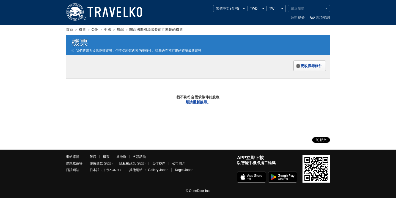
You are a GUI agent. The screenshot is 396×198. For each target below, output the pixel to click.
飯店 (93, 157)
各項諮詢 (323, 17)
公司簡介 (298, 17)
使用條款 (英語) (101, 163)
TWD (253, 8)
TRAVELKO (76, 12)
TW (271, 8)
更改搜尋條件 (311, 66)
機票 (106, 157)
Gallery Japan (158, 170)
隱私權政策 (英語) (132, 163)
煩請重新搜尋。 (198, 102)
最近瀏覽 (297, 8)
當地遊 (121, 157)
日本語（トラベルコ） (106, 170)
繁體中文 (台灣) (227, 8)
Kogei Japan (184, 170)
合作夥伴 (158, 163)
